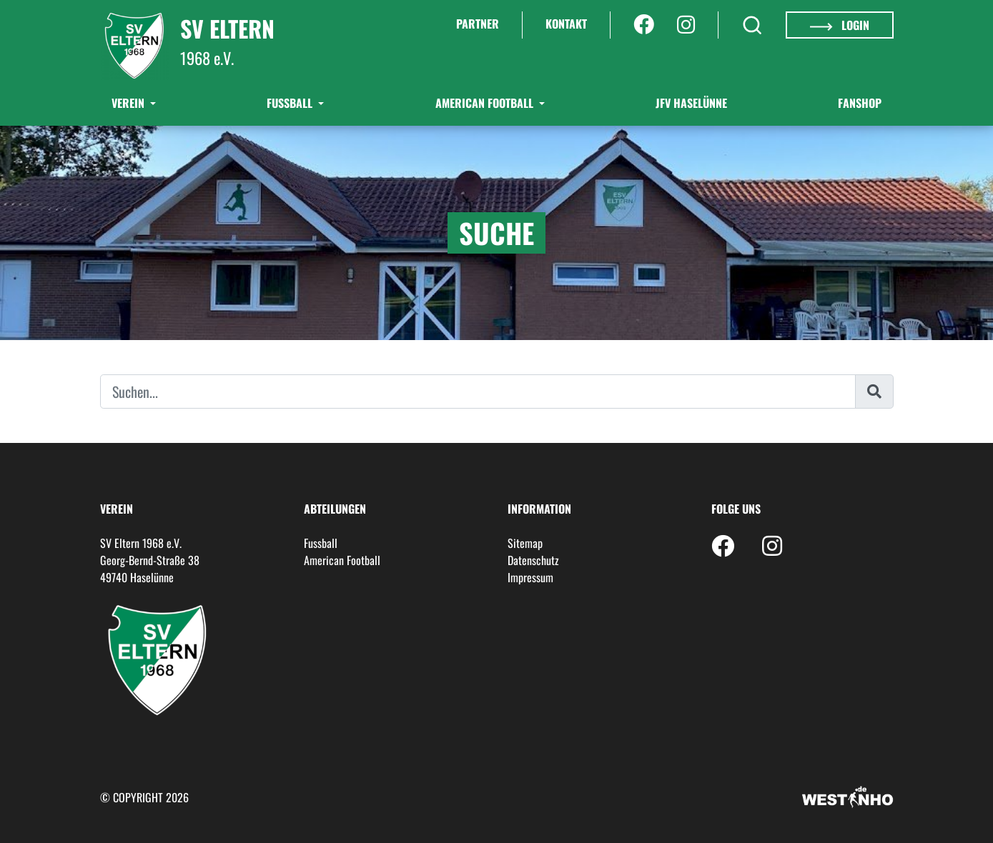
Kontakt (566, 23)
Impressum (530, 577)
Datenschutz (533, 560)
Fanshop (859, 102)
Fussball (320, 543)
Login (839, 25)
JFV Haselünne (691, 102)
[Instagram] (686, 25)
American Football (485, 102)
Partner (477, 23)
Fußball (291, 102)
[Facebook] (644, 25)
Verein (129, 102)
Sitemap (525, 543)
